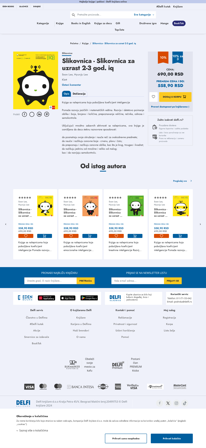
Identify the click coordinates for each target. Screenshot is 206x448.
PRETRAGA (85, 280)
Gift (131, 23)
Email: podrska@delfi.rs (179, 301)
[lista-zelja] (25, 236)
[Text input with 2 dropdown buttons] (104, 15)
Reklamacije (125, 317)
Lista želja (169, 330)
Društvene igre (90, 30)
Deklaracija (79, 94)
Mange (107, 30)
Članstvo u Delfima (36, 317)
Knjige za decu (117, 23)
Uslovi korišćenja (125, 330)
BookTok (122, 30)
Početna (74, 43)
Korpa (169, 324)
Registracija (169, 317)
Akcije (36, 330)
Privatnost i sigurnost (125, 324)
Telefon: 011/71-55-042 (179, 298)
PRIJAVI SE (173, 280)
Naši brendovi (81, 330)
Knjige (61, 23)
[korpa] (44, 236)
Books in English (94, 23)
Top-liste (152, 30)
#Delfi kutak (36, 324)
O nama (80, 337)
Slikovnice (67, 53)
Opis (66, 94)
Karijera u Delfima (81, 324)
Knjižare (81, 317)
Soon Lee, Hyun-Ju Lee (75, 74)
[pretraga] (73, 15)
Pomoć (125, 337)
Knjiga (85, 43)
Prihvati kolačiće (172, 438)
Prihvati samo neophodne (126, 438)
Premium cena (166, 81)
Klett (64, 80)
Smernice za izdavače (36, 337)
